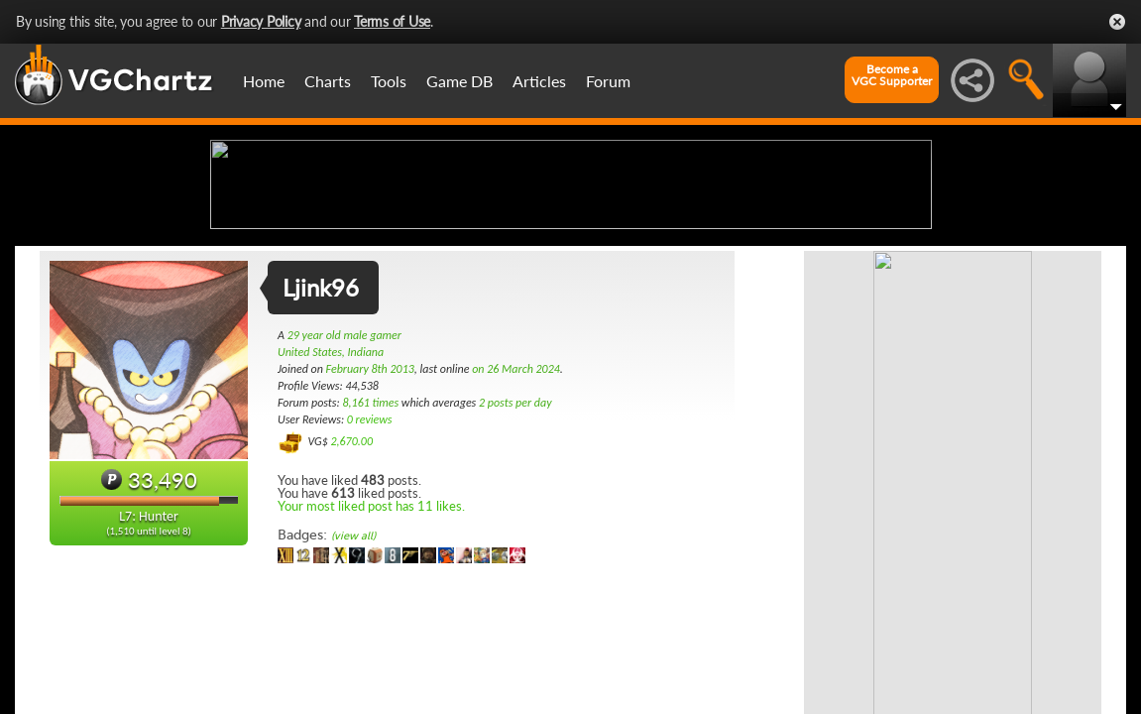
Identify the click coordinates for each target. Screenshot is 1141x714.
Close (1117, 22)
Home (264, 80)
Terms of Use (392, 21)
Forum (608, 80)
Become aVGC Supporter (892, 75)
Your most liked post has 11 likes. (371, 662)
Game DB (459, 80)
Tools (388, 80)
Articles (539, 80)
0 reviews (370, 576)
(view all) (353, 692)
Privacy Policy (261, 21)
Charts (327, 80)
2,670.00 (351, 598)
